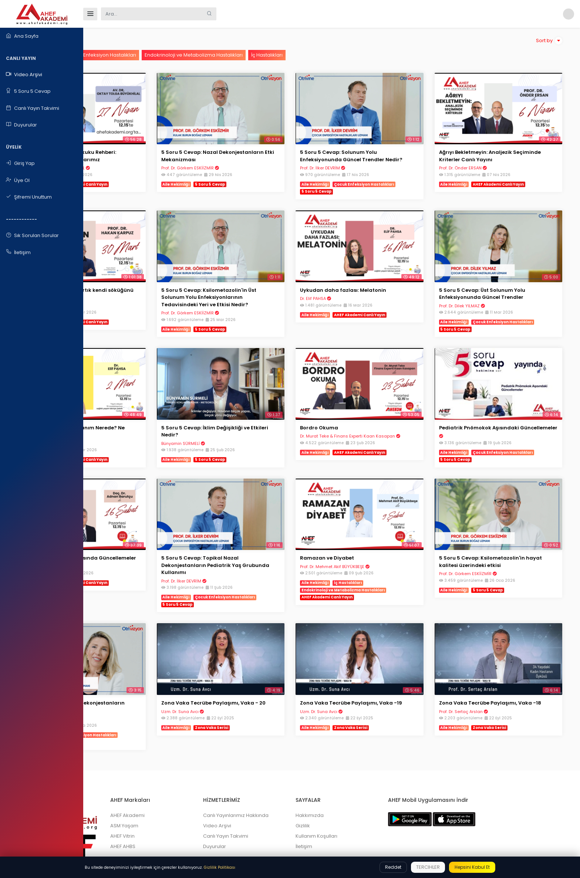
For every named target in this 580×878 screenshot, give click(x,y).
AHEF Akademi (197, 771)
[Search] (152, 13)
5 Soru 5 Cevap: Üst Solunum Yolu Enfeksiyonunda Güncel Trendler (503, 277)
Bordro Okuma (361, 399)
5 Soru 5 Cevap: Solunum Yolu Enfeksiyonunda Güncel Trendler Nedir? (384, 148)
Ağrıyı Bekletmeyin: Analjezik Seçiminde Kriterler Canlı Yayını (501, 144)
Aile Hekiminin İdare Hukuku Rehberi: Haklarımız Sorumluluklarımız (152, 144)
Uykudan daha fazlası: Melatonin (385, 273)
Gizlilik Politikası (219, 867)
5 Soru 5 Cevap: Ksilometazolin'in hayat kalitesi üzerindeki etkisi (503, 529)
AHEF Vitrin (192, 792)
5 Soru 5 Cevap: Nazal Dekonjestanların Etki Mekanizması (268, 144)
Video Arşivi (24, 75)
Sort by (549, 40)
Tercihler (428, 867)
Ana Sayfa (22, 36)
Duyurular (21, 125)
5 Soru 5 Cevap (28, 91)
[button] (567, 14)
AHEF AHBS (192, 802)
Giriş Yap (20, 163)
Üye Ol (18, 180)
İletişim (18, 252)
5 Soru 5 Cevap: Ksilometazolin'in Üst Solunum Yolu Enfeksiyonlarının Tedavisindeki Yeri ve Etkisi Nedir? (270, 281)
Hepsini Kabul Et (472, 867)
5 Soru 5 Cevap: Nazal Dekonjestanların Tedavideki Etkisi (150, 662)
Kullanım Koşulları (358, 792)
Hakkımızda (351, 771)
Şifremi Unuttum (29, 197)
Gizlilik (344, 782)
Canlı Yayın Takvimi (32, 108)
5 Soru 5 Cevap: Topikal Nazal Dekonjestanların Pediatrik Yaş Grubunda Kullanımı (263, 533)
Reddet (393, 867)
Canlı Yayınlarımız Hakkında (291, 771)
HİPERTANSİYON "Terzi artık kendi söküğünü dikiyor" (147, 277)
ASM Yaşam (194, 782)
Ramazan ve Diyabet (369, 525)
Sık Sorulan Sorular (32, 236)
